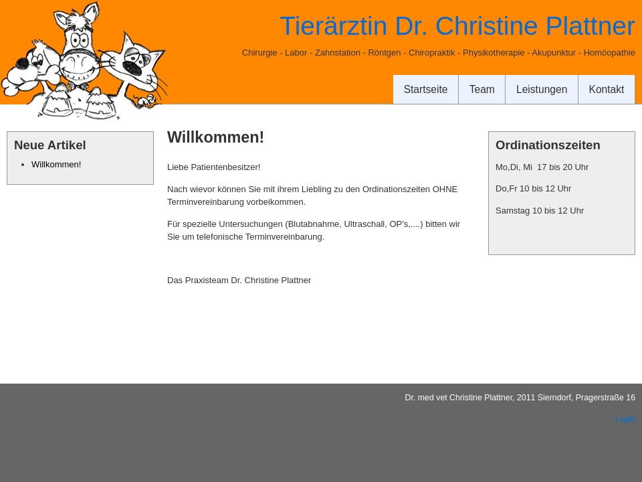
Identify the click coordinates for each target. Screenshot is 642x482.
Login (625, 419)
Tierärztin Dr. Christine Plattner (457, 25)
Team (482, 89)
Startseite (426, 89)
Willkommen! (56, 164)
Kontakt (607, 89)
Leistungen (541, 89)
